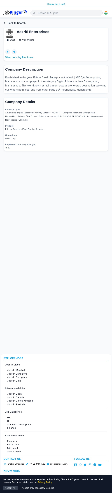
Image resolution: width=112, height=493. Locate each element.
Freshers (12, 441)
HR (8, 417)
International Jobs (15, 388)
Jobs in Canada (15, 397)
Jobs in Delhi (14, 380)
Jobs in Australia (16, 404)
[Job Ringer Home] (15, 13)
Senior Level (14, 451)
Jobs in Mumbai (16, 370)
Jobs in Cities (12, 364)
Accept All (10, 488)
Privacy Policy (45, 482)
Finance (11, 427)
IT (8, 420)
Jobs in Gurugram (17, 377)
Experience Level (14, 435)
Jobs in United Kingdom (20, 400)
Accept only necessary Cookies (38, 488)
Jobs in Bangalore (17, 373)
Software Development (19, 424)
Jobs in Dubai (14, 393)
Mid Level (12, 448)
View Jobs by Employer (19, 57)
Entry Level (13, 444)
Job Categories (13, 411)
